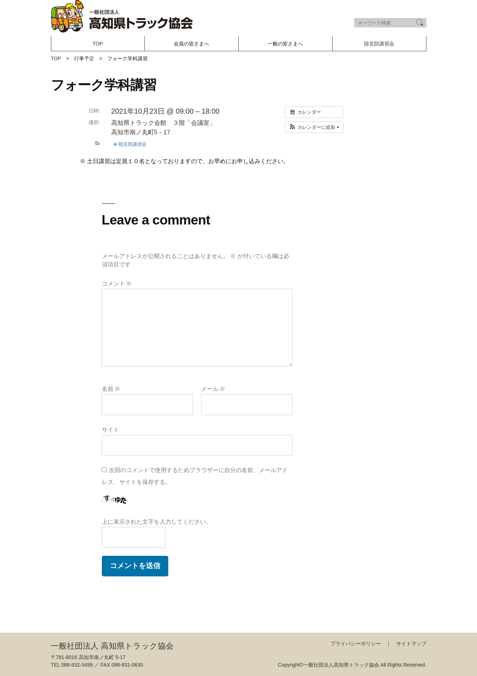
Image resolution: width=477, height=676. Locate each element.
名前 (111, 388)
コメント (117, 283)
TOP (97, 44)
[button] (314, 127)
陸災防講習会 (379, 44)
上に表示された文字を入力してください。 (157, 521)
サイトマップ (411, 643)
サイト (110, 429)
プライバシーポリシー (355, 643)
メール (213, 388)
